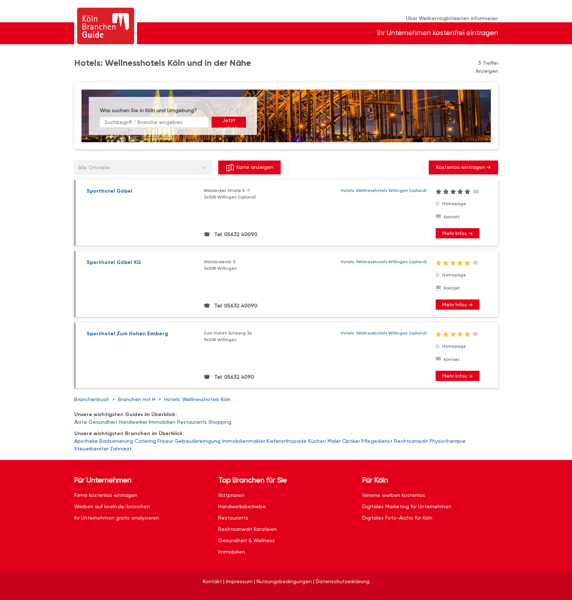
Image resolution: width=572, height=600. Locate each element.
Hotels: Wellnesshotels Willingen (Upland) (384, 190)
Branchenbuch (91, 399)
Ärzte (80, 422)
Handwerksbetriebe (242, 506)
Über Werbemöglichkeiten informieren (452, 18)
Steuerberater (91, 449)
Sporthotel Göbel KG (114, 262)
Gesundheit (102, 422)
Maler (334, 441)
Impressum (239, 581)
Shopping (219, 422)
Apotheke (86, 441)
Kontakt (452, 216)
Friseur (165, 441)
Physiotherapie (447, 441)
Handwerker (133, 422)
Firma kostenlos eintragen (105, 495)
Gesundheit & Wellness (246, 540)
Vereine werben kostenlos (393, 495)
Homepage (454, 203)
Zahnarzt (121, 449)
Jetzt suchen (229, 122)
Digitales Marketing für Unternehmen (406, 506)
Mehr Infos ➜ (457, 233)
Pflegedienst (377, 441)
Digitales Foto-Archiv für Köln (397, 518)
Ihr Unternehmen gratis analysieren (116, 518)
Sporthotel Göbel (109, 191)
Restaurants (192, 422)
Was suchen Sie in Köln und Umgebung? (148, 110)
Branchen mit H (136, 399)
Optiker (351, 441)
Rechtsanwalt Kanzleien (247, 529)
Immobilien (162, 422)
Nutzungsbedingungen (284, 581)
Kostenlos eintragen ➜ (463, 167)
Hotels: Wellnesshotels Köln (197, 399)
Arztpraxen (231, 495)
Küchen (317, 441)
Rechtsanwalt (411, 441)
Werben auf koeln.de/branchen (112, 506)
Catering (145, 441)
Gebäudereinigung (197, 441)
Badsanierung (116, 441)
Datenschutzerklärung (343, 581)
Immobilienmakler (243, 441)
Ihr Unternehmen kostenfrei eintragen (437, 33)
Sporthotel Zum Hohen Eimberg (127, 334)
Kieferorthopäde (286, 441)
